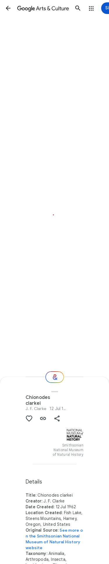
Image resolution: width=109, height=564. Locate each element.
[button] (8, 8)
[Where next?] (54, 377)
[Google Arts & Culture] (43, 8)
